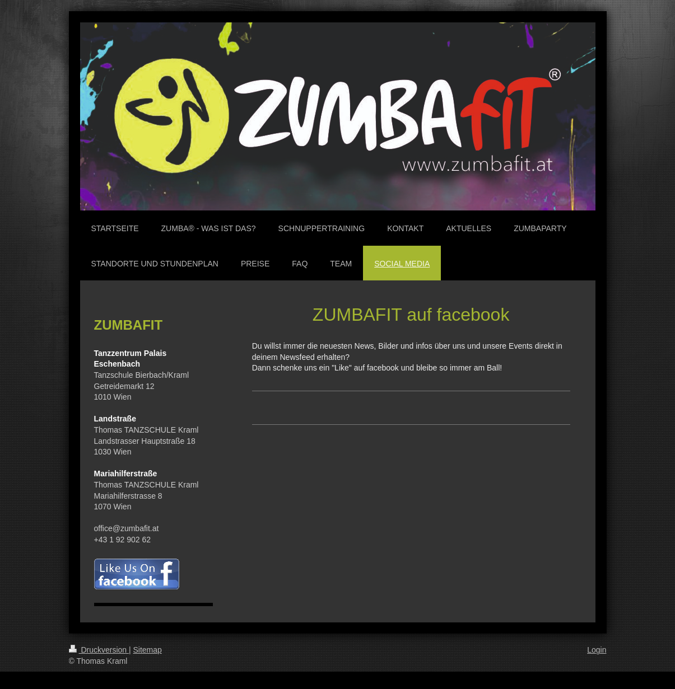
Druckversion (99, 649)
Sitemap (147, 649)
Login (596, 649)
